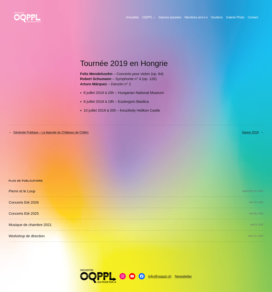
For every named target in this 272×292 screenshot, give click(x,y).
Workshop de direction (27, 236)
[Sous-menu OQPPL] (154, 17)
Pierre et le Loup (22, 191)
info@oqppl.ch (159, 276)
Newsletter (183, 276)
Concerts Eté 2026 (24, 202)
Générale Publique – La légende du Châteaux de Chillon (51, 132)
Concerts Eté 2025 (24, 213)
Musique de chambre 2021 (30, 225)
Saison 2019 (250, 132)
